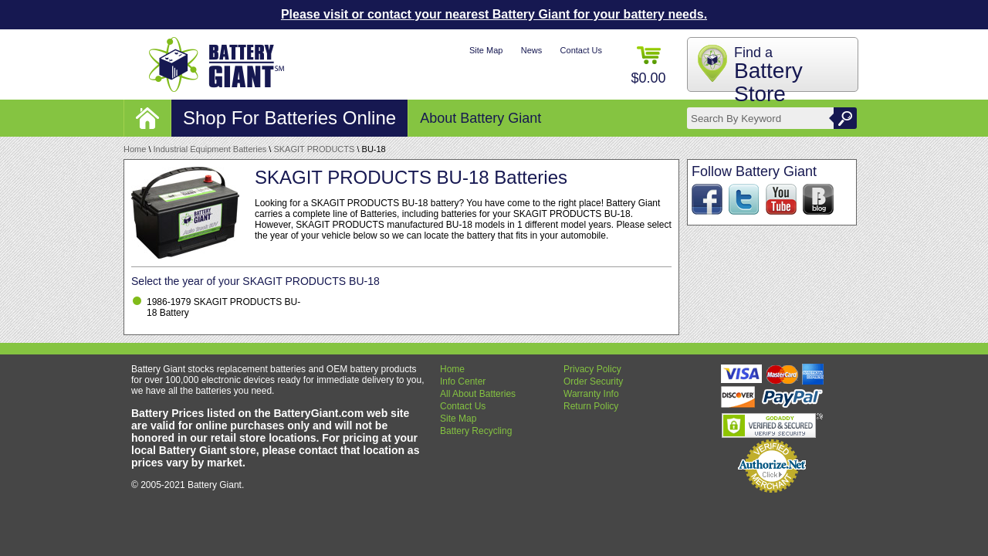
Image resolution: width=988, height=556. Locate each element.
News (532, 50)
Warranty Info (591, 393)
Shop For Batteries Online (289, 117)
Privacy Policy (592, 369)
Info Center (463, 381)
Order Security (593, 381)
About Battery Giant (480, 118)
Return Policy (590, 406)
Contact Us (581, 50)
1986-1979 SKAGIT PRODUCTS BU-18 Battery (223, 307)
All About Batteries (478, 393)
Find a (768, 75)
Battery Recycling (476, 430)
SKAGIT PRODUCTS (313, 149)
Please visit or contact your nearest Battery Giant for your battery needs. (494, 14)
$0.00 (648, 66)
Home (135, 149)
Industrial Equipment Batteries (210, 149)
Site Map (485, 50)
